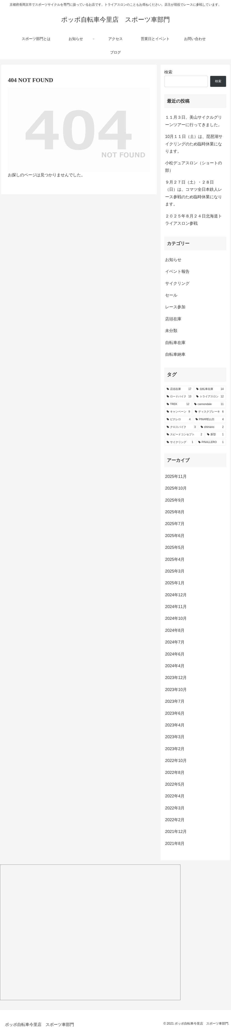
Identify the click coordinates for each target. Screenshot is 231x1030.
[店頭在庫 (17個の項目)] (179, 389)
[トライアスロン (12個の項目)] (210, 396)
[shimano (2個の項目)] (212, 427)
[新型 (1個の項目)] (215, 434)
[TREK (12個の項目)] (178, 404)
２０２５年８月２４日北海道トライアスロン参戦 (193, 220)
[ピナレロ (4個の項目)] (179, 419)
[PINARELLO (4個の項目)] (210, 419)
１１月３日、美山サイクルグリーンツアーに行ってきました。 (193, 121)
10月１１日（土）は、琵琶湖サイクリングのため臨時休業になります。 (193, 143)
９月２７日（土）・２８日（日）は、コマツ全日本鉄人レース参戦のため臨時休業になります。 (193, 193)
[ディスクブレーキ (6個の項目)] (209, 411)
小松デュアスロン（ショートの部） (193, 166)
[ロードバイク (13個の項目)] (179, 396)
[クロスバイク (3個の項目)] (181, 427)
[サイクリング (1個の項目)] (180, 442)
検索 (168, 72)
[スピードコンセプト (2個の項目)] (184, 434)
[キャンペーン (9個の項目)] (178, 411)
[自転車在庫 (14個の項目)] (210, 389)
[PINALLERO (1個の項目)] (211, 442)
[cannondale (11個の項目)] (209, 404)
